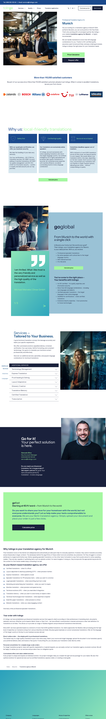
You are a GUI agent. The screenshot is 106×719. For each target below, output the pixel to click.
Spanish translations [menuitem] (38, 703)
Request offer (73, 60)
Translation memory (12, 593)
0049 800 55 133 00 (28, 457)
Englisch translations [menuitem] (38, 690)
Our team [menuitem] (8, 693)
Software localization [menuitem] (65, 701)
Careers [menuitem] (87, 690)
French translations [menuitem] (37, 693)
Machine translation (12, 587)
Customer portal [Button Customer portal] (84, 8)
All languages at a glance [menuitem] (39, 706)
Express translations (12, 575)
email (88, 647)
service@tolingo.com (28, 459)
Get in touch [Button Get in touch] (97, 8)
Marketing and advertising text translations (19, 584)
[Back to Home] (8, 8)
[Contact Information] (68, 8)
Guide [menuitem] (87, 693)
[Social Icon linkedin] (7, 715)
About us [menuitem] (8, 690)
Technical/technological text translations (19, 597)
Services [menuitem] (21, 8)
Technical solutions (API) (14, 590)
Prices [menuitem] (39, 8)
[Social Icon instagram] (11, 715)
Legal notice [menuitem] (9, 703)
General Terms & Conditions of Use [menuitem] (16, 701)
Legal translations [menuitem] (64, 690)
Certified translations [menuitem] (65, 695)
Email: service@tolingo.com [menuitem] (28, 2)
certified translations (38, 658)
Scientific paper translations (15, 600)
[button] (34, 369)
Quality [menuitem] (30, 8)
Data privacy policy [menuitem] (11, 698)
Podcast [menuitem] (87, 695)
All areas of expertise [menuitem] (65, 703)
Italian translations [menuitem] (37, 698)
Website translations (12, 603)
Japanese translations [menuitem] (38, 701)
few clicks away (42, 638)
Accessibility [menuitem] (9, 695)
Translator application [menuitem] (51, 8)
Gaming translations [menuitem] (64, 698)
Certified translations (13, 568)
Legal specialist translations (15, 581)
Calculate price (53, 179)
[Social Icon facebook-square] (14, 715)
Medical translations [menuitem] (64, 693)
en (72, 8)
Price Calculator (73, 55)
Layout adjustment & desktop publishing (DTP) (21, 571)
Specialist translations (13, 578)
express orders (50, 658)
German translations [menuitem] (38, 695)
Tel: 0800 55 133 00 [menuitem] (9, 2)
